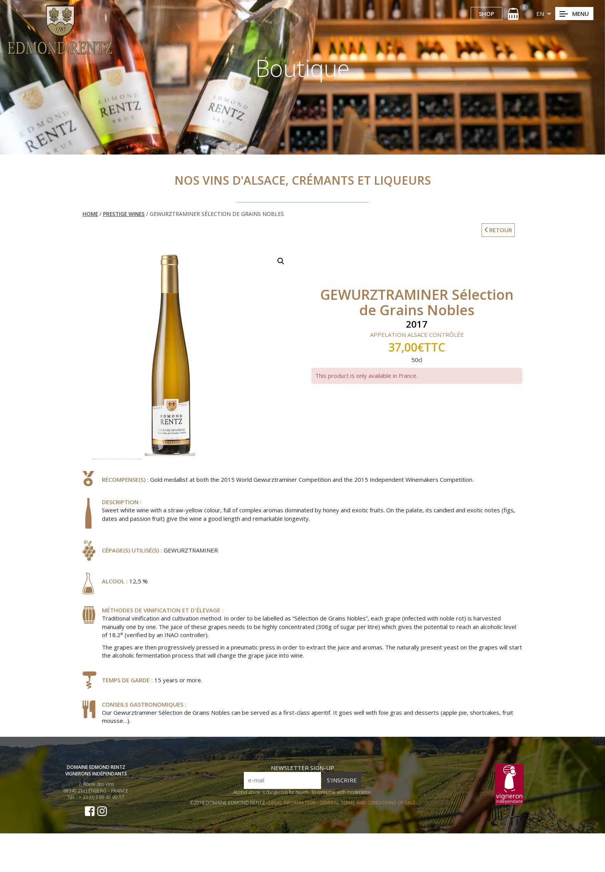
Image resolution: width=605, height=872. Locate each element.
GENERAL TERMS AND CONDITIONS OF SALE (367, 812)
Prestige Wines (124, 214)
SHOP (486, 13)
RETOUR (498, 230)
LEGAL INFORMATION (293, 812)
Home (90, 214)
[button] (281, 261)
